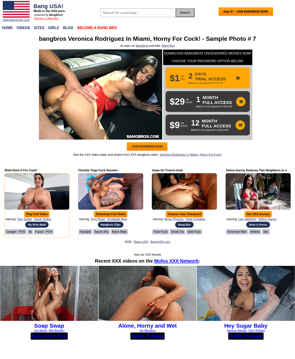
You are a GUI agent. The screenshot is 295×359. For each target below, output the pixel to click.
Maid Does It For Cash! (21, 170)
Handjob (85, 231)
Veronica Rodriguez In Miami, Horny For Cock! (191, 154)
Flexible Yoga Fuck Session (98, 170)
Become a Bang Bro (46, 18)
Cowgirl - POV (15, 231)
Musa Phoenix (173, 219)
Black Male (119, 231)
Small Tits (177, 231)
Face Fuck (161, 231)
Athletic (255, 231)
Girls (53, 27)
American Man (237, 231)
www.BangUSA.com (16, 20)
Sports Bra (101, 231)
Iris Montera (147, 330)
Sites (39, 27)
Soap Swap (49, 326)
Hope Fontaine (195, 219)
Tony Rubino (256, 330)
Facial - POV (43, 231)
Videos (23, 27)
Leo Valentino (247, 219)
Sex (265, 231)
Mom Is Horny (258, 224)
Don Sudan (24, 219)
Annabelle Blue (117, 219)
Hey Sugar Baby (246, 326)
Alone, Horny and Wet (147, 326)
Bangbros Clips (111, 224)
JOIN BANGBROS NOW (147, 146)
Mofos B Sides (147, 336)
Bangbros (142, 45)
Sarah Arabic (42, 219)
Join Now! (207, 29)
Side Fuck (194, 231)
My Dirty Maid (37, 224)
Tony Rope (98, 219)
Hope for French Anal (167, 170)
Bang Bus (168, 45)
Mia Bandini (57, 330)
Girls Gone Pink (49, 336)
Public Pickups (246, 336)
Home (7, 27)
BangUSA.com (160, 241)
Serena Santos (237, 330)
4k (30, 231)
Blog (68, 27)
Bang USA (141, 241)
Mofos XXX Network (176, 261)
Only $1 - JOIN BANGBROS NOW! (246, 11)
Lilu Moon (40, 330)
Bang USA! (48, 6)
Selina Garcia (267, 219)
